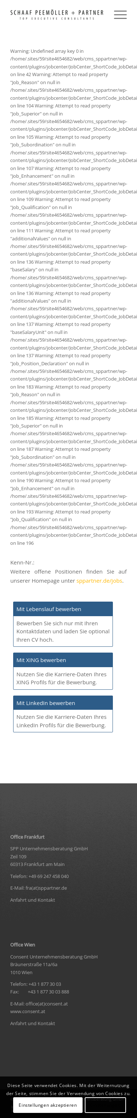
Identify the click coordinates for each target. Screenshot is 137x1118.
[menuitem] (117, 14)
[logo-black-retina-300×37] (56, 14)
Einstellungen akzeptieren (48, 1105)
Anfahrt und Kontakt (32, 900)
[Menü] (117, 14)
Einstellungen (105, 1105)
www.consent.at (27, 1011)
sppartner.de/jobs (99, 580)
